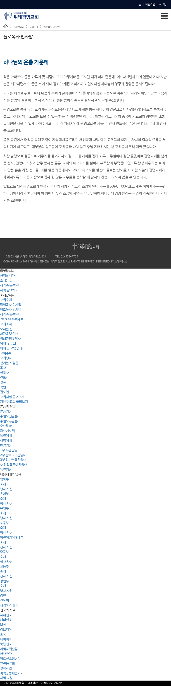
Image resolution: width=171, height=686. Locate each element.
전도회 (4, 600)
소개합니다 (18, 27)
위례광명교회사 (10, 339)
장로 (3, 382)
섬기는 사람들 (9, 363)
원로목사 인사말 (51, 27)
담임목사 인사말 (10, 305)
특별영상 (6, 470)
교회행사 (6, 358)
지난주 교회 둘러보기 (14, 402)
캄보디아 (6, 629)
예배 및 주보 (8, 343)
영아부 (4, 479)
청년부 (4, 581)
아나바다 (6, 654)
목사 (3, 368)
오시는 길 (6, 281)
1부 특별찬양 (8, 450)
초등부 (4, 523)
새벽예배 (6, 440)
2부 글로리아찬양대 (13, 455)
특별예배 (6, 436)
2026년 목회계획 (12, 319)
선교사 (4, 373)
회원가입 (150, 4)
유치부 (4, 494)
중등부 (4, 552)
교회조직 (6, 324)
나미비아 (6, 639)
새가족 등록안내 (10, 285)
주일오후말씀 (9, 421)
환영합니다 (7, 276)
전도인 (4, 392)
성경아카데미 (9, 605)
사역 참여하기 (9, 290)
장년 (3, 596)
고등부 (4, 566)
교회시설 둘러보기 (12, 397)
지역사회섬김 (9, 649)
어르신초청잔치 (10, 658)
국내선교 (6, 615)
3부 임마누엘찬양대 (13, 460)
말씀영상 (6, 411)
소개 (3, 484)
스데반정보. (121, 261)
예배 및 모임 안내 (11, 348)
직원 (3, 387)
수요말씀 (6, 426)
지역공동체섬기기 (12, 673)
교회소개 (33, 27)
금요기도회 (7, 431)
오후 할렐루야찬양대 (13, 465)
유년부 (4, 508)
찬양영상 (6, 445)
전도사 (4, 377)
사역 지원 (6, 678)
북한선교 (6, 644)
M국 (3, 624)
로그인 (162, 4)
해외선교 (6, 620)
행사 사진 (6, 489)
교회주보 (6, 353)
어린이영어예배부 (12, 537)
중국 (3, 634)
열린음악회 (7, 663)
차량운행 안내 (9, 334)
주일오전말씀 (9, 416)
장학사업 (6, 668)
